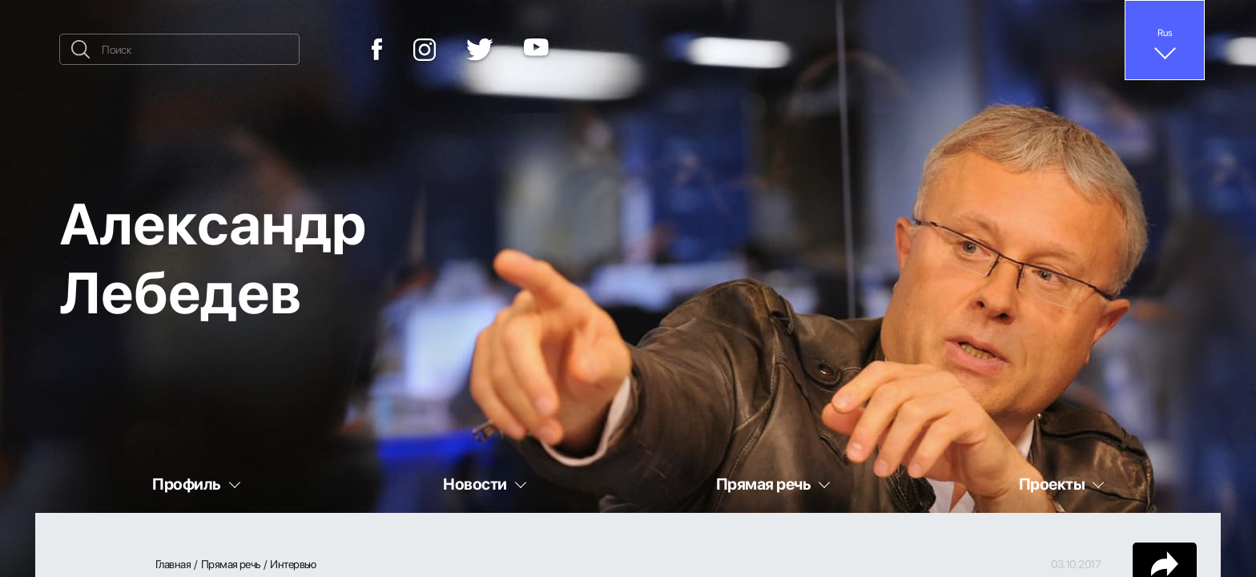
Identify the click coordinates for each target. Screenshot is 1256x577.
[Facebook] (377, 49)
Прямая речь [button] (763, 483)
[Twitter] (479, 49)
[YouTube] (536, 49)
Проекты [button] (1052, 483)
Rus (1165, 32)
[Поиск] (179, 49)
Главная (173, 564)
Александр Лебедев (212, 256)
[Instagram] (424, 49)
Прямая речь (230, 564)
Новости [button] (474, 483)
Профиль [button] (186, 483)
